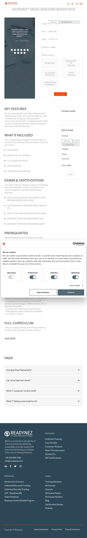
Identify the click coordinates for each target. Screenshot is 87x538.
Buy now (61, 94)
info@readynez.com (14, 460)
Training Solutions (53, 481)
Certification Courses (14, 481)
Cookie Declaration (41, 529)
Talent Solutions (11, 496)
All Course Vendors (53, 496)
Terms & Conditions (72, 529)
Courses (49, 489)
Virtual (53, 22)
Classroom (66, 22)
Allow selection (43, 292)
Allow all (70, 292)
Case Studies (51, 442)
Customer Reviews (53, 446)
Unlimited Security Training (16, 489)
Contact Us (53, 38)
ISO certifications (53, 457)
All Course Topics (53, 492)
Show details (75, 285)
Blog (47, 500)
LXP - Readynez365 (13, 492)
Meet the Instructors (55, 450)
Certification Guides (54, 504)
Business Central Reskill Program (19, 500)
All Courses (50, 485)
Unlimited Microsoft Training (17, 485)
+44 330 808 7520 (13, 457)
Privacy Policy (57, 529)
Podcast (49, 508)
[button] (10, 338)
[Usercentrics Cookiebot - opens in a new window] (74, 244)
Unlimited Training (53, 438)
